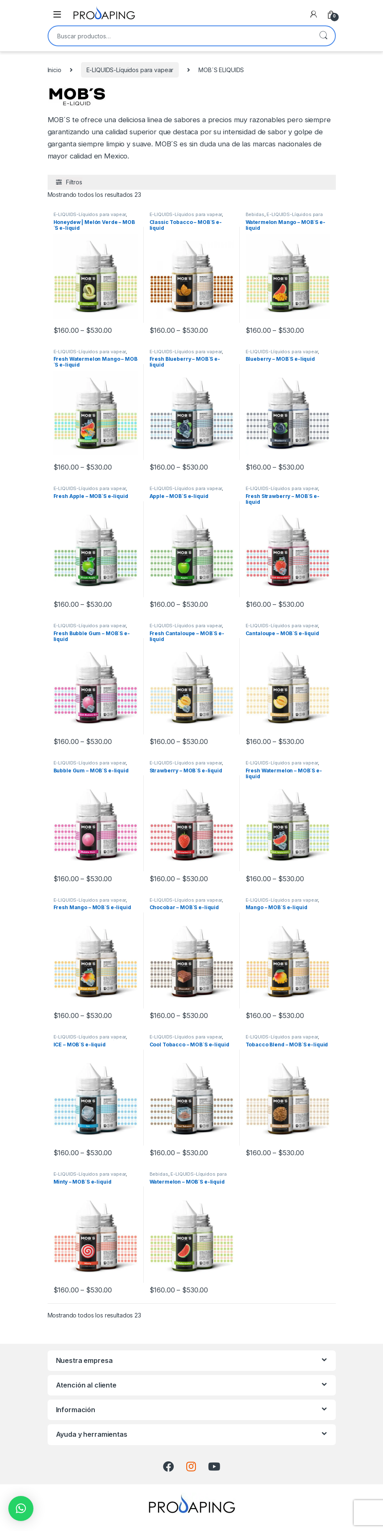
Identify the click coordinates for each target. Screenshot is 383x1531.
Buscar (323, 35)
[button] (20, 1508)
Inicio (54, 69)
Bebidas (255, 214)
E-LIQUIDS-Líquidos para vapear (130, 69)
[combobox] (180, 35)
